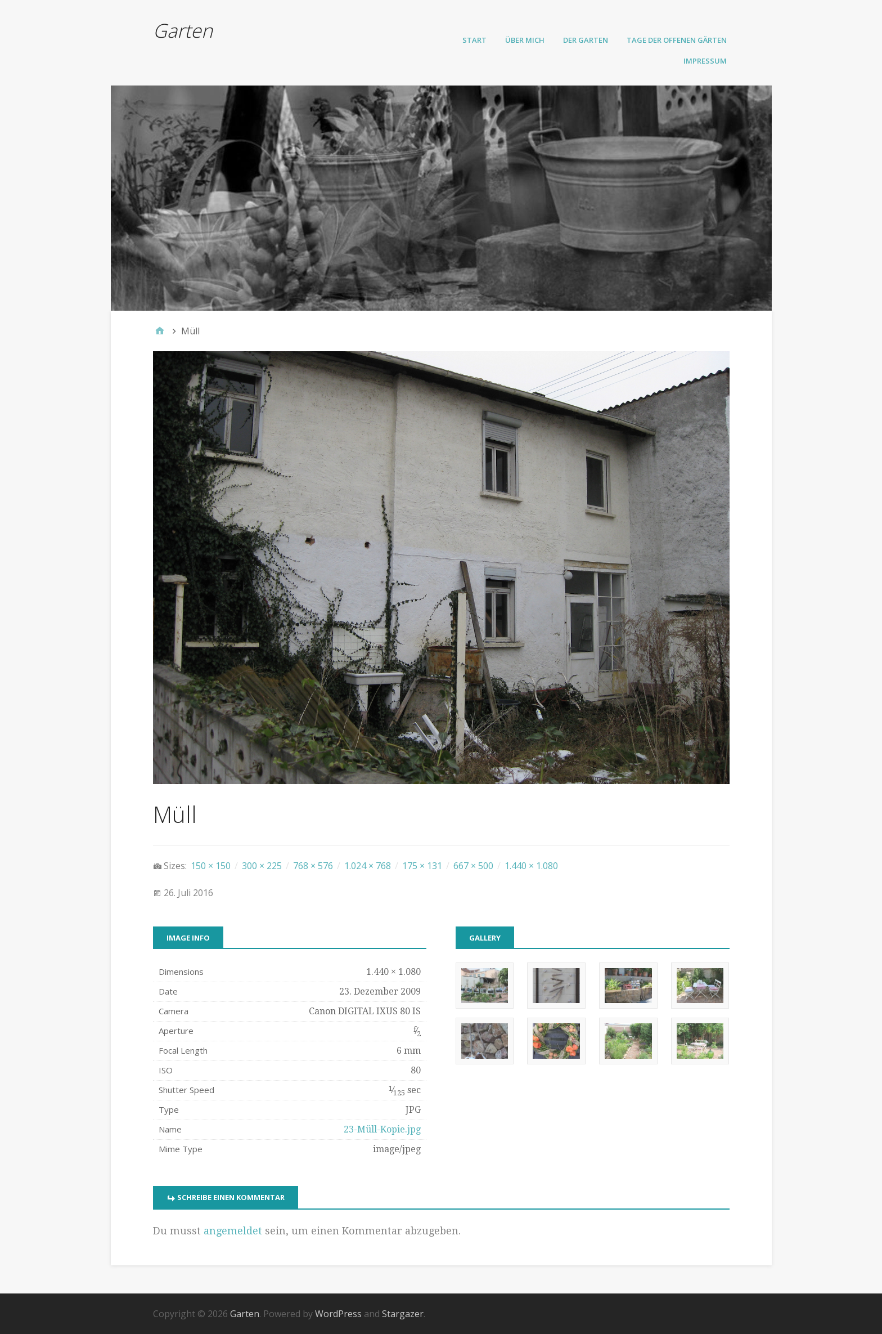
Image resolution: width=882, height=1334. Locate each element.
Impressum (705, 61)
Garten (183, 30)
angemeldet (233, 1231)
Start (474, 40)
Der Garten (585, 40)
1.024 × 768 (367, 866)
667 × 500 (473, 866)
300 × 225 (262, 866)
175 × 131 (422, 866)
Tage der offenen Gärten (677, 40)
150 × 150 (211, 866)
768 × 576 (313, 866)
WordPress (338, 1314)
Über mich (524, 40)
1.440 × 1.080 (531, 866)
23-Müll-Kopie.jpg (382, 1129)
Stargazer (403, 1314)
